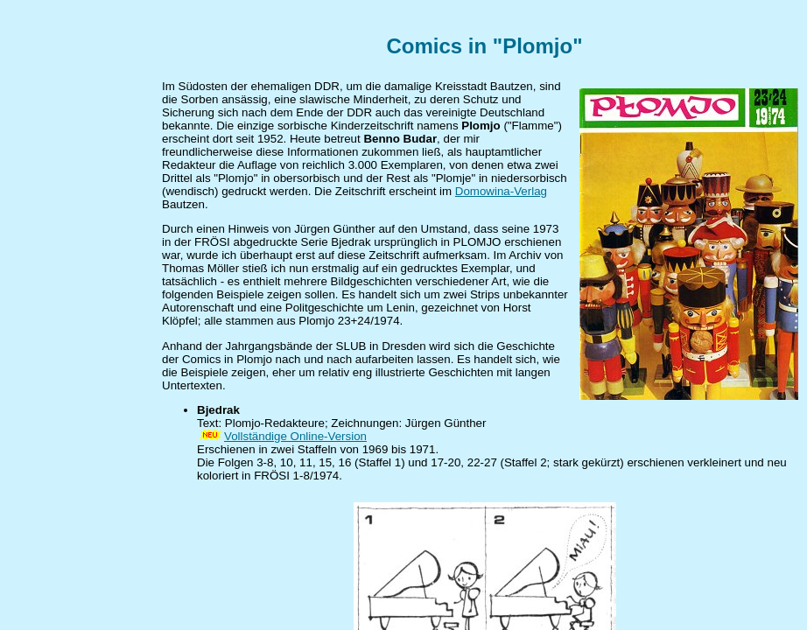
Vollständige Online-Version (295, 436)
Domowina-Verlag (501, 191)
